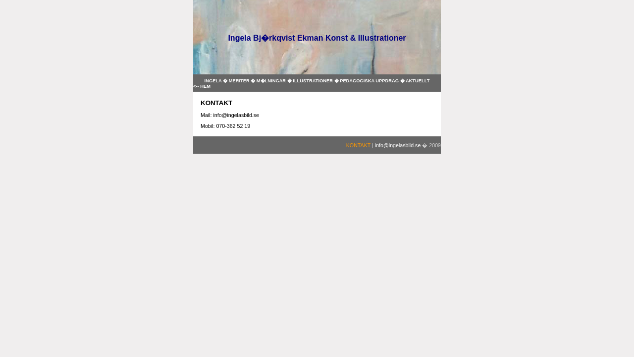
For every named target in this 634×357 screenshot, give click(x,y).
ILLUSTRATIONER (313, 80)
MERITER (240, 80)
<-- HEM (202, 86)
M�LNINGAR (272, 80)
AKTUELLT (418, 80)
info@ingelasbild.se (398, 145)
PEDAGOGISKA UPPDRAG (369, 80)
